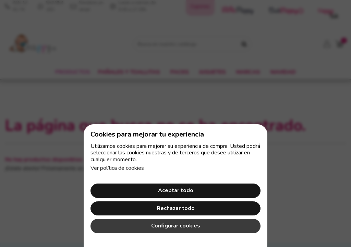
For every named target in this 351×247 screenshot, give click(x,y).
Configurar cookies (175, 226)
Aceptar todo (175, 190)
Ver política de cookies (117, 168)
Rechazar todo (176, 208)
